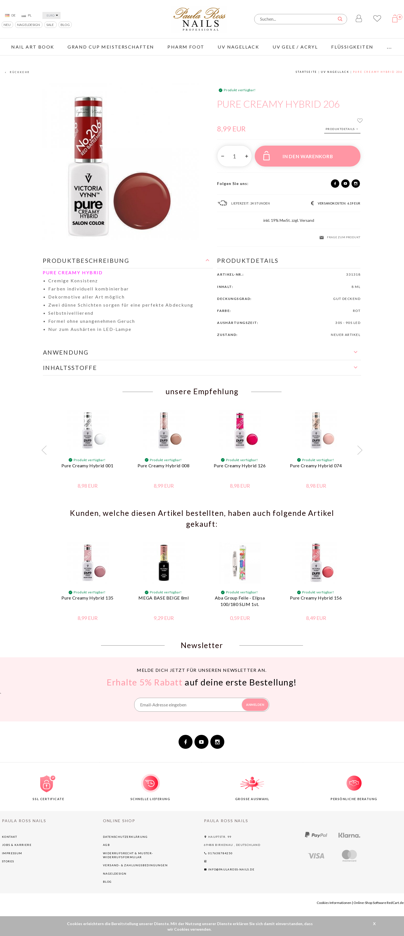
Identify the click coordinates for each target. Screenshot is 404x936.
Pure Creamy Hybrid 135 (87, 597)
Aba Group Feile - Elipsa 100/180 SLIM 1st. (240, 601)
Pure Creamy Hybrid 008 (163, 465)
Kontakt (9, 836)
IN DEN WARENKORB (298, 155)
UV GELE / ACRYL (295, 46)
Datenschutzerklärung (125, 836)
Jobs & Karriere (17, 844)
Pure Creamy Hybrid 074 (316, 465)
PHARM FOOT (185, 46)
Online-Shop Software (370, 903)
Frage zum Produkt (339, 237)
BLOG (65, 25)
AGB (106, 844)
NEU (7, 25)
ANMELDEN (255, 704)
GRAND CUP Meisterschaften (111, 46)
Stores (8, 861)
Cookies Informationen (334, 903)
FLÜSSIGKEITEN (352, 46)
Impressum (12, 853)
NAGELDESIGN (28, 25)
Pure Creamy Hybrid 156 (316, 597)
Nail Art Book (32, 46)
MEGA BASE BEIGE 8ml (163, 597)
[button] (128, 260)
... (389, 46)
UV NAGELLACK (238, 46)
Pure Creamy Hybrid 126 (240, 465)
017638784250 (218, 853)
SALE (50, 25)
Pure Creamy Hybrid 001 (87, 465)
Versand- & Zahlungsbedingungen (135, 865)
